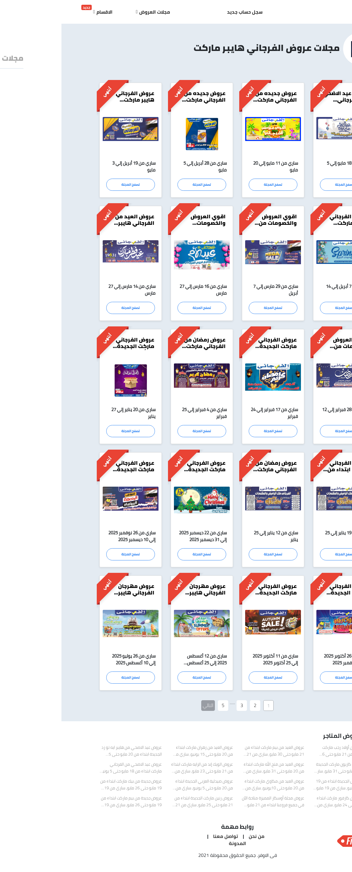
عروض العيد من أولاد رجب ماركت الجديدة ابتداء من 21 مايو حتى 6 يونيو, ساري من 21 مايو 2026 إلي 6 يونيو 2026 (284, 753)
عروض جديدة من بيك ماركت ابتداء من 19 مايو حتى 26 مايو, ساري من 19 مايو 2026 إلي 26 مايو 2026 (69, 787)
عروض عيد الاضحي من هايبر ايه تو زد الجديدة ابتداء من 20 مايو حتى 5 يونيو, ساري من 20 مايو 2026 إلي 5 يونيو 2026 (70, 753)
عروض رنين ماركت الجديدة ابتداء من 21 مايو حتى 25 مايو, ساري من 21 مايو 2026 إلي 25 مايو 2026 (142, 804)
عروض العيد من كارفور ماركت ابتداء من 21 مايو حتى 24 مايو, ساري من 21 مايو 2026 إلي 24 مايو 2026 (284, 804)
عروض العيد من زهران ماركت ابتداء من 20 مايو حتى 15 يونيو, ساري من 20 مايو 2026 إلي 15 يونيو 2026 (142, 753)
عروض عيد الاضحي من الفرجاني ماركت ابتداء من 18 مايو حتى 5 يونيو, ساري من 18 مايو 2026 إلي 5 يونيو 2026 (69, 770)
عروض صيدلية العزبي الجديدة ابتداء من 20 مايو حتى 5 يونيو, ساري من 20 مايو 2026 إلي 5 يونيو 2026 (143, 787)
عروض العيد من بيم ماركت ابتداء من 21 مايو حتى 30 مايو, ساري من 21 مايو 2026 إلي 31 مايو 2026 (213, 753)
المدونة (176, 845)
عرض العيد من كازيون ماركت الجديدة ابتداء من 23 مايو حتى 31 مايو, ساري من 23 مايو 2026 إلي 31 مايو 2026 (283, 770)
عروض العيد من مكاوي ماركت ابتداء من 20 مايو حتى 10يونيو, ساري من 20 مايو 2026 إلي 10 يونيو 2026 (213, 787)
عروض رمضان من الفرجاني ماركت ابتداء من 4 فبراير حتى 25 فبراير (142, 350)
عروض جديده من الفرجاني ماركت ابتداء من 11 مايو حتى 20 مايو (214, 102)
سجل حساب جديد (183, 11)
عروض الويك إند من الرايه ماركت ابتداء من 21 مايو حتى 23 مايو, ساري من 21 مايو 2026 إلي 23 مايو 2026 (141, 770)
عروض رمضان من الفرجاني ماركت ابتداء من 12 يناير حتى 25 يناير (214, 473)
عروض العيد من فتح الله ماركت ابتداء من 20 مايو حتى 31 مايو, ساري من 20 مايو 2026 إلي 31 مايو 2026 (212, 770)
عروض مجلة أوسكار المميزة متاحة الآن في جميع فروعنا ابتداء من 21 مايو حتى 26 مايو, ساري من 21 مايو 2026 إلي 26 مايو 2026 (211, 804)
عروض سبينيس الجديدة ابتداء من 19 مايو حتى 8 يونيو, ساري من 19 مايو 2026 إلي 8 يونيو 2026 (284, 787)
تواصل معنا (163, 838)
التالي (146, 707)
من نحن (194, 838)
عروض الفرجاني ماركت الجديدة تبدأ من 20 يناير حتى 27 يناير (73, 350)
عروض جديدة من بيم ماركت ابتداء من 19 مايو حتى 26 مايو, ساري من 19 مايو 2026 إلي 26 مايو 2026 (69, 804)
